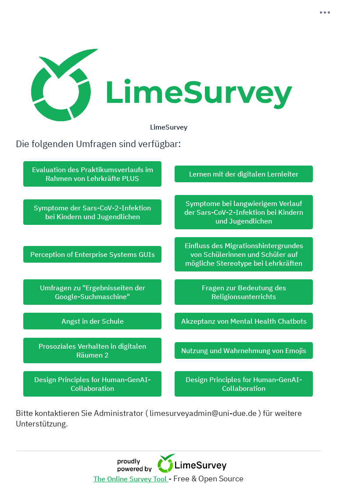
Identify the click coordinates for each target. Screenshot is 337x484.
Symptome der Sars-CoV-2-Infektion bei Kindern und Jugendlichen (92, 212)
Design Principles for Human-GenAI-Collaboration (92, 384)
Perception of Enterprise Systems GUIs (92, 254)
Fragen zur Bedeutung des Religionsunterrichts (244, 292)
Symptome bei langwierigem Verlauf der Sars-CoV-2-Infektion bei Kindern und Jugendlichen (243, 212)
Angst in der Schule (92, 321)
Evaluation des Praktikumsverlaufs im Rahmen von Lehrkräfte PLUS (92, 174)
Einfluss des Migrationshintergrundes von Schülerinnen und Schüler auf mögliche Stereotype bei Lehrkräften (244, 254)
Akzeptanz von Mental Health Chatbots (244, 321)
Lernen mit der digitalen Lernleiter (243, 174)
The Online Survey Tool (130, 478)
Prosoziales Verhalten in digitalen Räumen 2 (92, 350)
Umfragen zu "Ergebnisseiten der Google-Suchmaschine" (92, 292)
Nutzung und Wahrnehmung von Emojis (243, 350)
